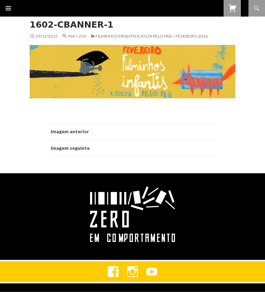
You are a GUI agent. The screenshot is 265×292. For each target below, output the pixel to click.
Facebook (113, 271)
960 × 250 (77, 36)
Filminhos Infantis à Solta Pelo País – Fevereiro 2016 (152, 36)
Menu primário (8, 8)
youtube (151, 271)
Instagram (132, 271)
